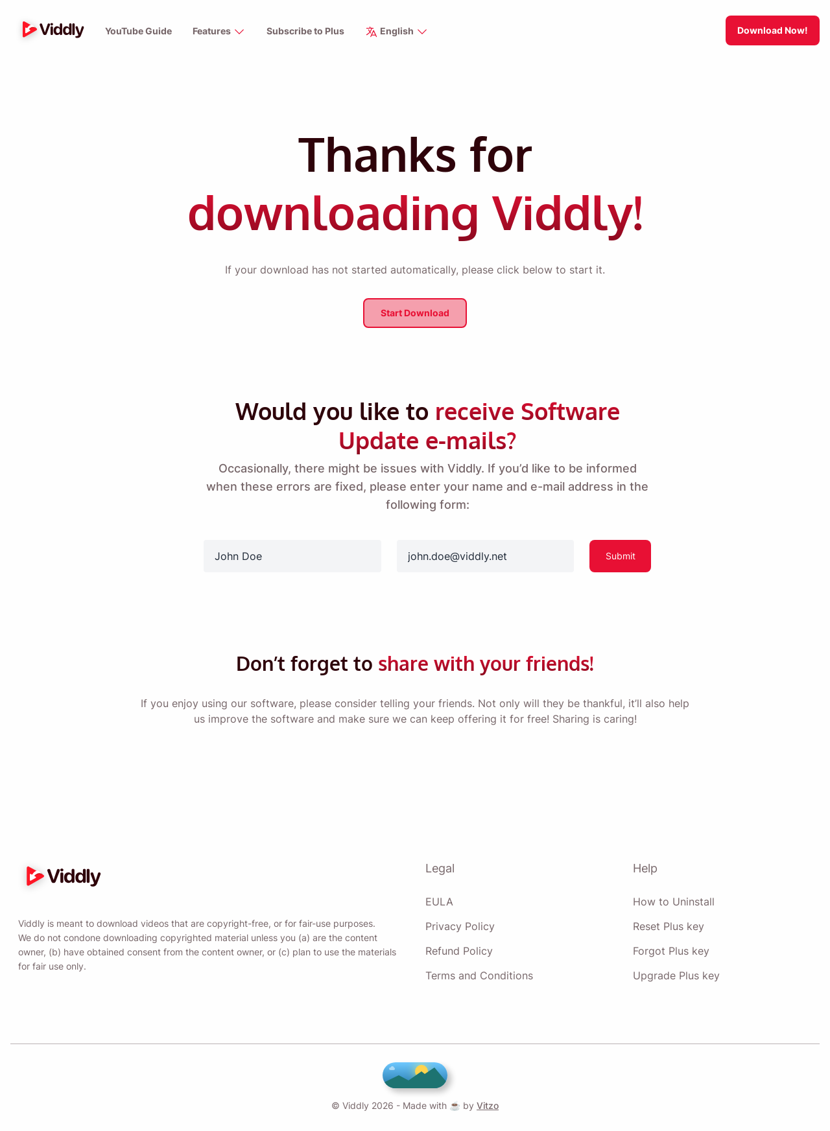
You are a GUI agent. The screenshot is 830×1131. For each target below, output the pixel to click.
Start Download (415, 311)
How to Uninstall (673, 898)
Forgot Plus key (670, 947)
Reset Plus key (667, 922)
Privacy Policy (458, 922)
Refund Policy (458, 947)
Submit (620, 554)
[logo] (50, 30)
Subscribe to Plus (307, 31)
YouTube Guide (138, 31)
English (398, 32)
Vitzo (484, 1105)
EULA (438, 898)
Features (220, 32)
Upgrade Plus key (675, 971)
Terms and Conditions (478, 971)
